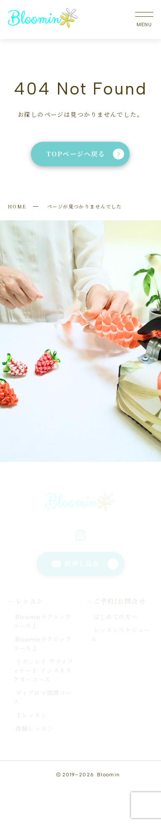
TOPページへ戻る (85, 153)
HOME (17, 206)
